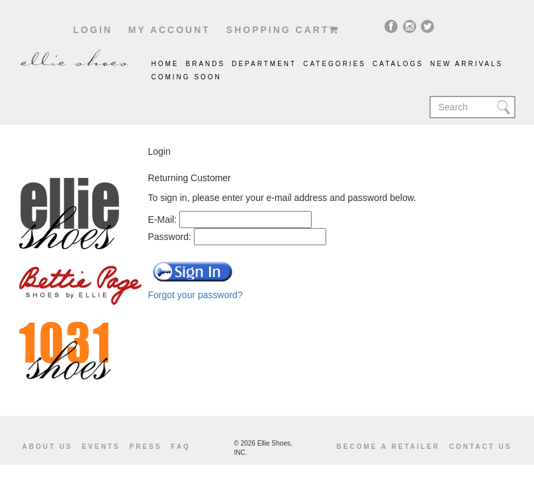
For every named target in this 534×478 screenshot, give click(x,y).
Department (264, 63)
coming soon (187, 77)
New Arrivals (466, 63)
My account (169, 29)
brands (206, 63)
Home (165, 63)
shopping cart (283, 29)
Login (92, 29)
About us (47, 446)
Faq (181, 446)
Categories (334, 63)
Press (146, 446)
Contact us (480, 446)
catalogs (398, 63)
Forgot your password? (195, 295)
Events (101, 446)
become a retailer (388, 446)
